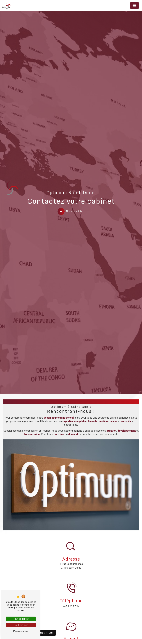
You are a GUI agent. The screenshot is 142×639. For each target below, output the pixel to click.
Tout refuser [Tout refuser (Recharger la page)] (21, 625)
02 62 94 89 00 (71, 605)
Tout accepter (21, 618)
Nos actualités (70, 211)
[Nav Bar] (134, 5)
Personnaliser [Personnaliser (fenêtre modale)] (21, 631)
